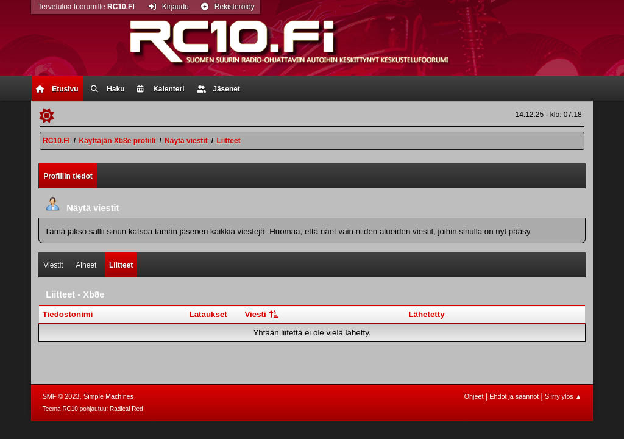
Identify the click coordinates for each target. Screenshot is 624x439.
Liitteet (121, 265)
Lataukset (208, 314)
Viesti (262, 314)
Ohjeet (474, 396)
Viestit (53, 265)
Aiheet (86, 265)
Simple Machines (108, 396)
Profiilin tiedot (68, 176)
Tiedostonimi (68, 314)
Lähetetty (426, 314)
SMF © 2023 (61, 396)
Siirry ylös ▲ (563, 396)
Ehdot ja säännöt (514, 396)
